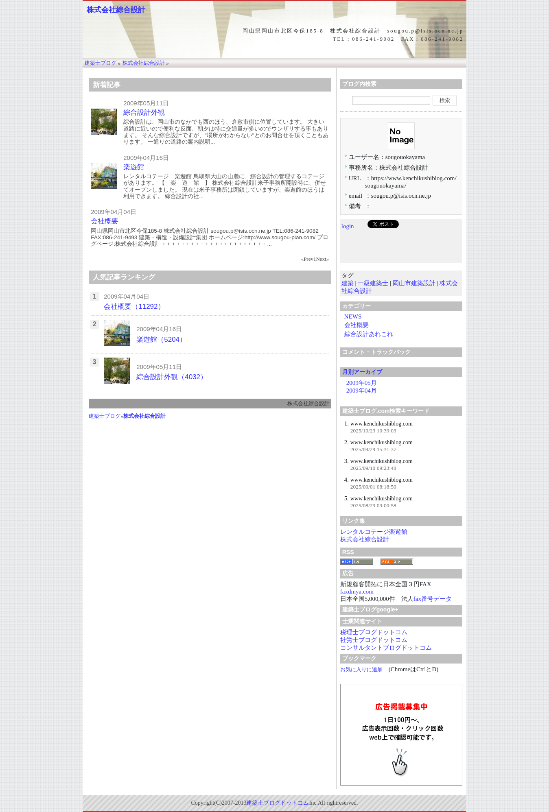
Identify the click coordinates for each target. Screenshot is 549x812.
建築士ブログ (104, 416)
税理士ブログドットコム (373, 632)
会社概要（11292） (134, 306)
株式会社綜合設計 (116, 10)
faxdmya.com (357, 591)
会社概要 (104, 221)
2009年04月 (361, 390)
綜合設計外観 (144, 112)
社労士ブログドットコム (373, 640)
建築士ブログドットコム (277, 803)
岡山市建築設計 (414, 283)
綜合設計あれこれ (368, 334)
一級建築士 (373, 283)
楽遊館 (133, 167)
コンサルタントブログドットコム (386, 647)
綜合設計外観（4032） (171, 377)
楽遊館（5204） (161, 339)
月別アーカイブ (362, 372)
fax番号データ (432, 599)
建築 (347, 283)
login (347, 226)
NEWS (353, 316)
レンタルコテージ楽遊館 (373, 531)
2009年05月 (361, 383)
